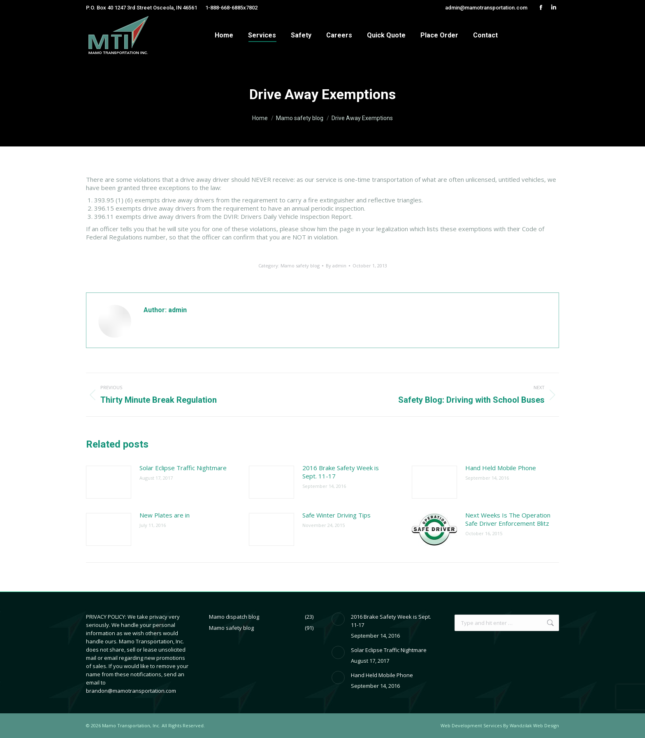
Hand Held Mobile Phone (500, 468)
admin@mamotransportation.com (486, 8)
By (336, 265)
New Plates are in (164, 515)
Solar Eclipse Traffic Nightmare (183, 468)
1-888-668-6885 (224, 8)
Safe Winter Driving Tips (336, 515)
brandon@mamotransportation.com (131, 690)
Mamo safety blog (300, 265)
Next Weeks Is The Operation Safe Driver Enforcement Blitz (507, 519)
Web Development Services (471, 725)
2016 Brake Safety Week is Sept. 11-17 (340, 472)
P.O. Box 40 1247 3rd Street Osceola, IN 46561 (141, 8)
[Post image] (108, 482)
